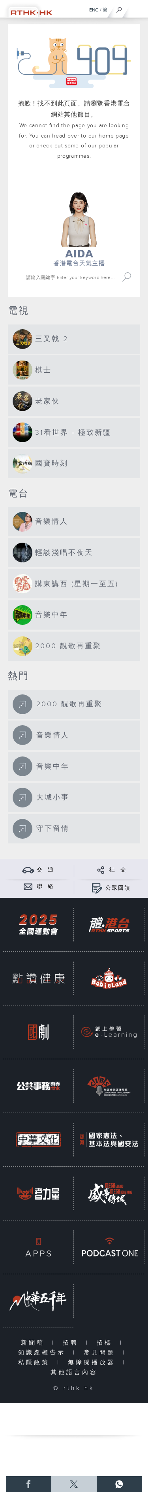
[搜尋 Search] (71, 277)
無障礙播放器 (93, 1362)
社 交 (118, 870)
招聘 (72, 1342)
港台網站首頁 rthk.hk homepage (79, 180)
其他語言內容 (74, 1372)
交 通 (45, 870)
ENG (94, 10)
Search (126, 277)
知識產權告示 (43, 1352)
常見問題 (101, 1352)
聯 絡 (45, 886)
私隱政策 (35, 1362)
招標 (106, 1342)
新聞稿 (34, 1342)
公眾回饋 (118, 888)
